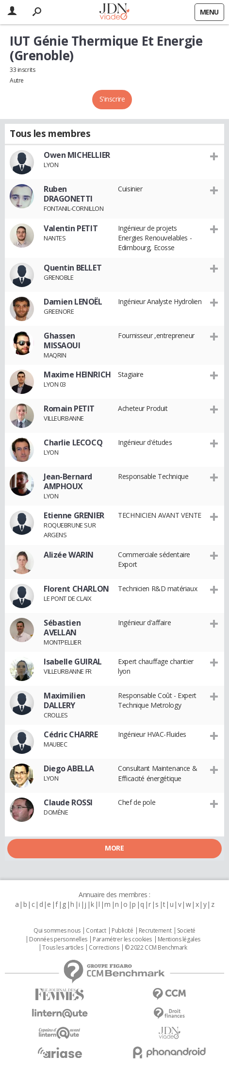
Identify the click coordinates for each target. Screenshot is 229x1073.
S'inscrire (112, 98)
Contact (96, 930)
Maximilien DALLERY (64, 700)
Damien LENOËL (73, 301)
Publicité (122, 930)
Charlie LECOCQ (73, 442)
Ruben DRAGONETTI (68, 194)
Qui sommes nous (57, 930)
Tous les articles (62, 947)
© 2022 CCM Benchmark (156, 947)
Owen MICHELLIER (77, 155)
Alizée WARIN (69, 554)
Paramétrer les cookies (122, 939)
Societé (186, 930)
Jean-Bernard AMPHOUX (68, 481)
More (114, 847)
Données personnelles (58, 939)
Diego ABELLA (69, 768)
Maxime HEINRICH (77, 374)
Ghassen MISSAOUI (62, 340)
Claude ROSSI (68, 802)
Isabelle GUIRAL (73, 661)
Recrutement (155, 930)
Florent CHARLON (76, 588)
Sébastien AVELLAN (62, 627)
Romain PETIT (69, 408)
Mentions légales (179, 939)
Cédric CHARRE (71, 734)
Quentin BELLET (72, 267)
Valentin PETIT (71, 228)
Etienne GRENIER (74, 515)
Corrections (104, 947)
